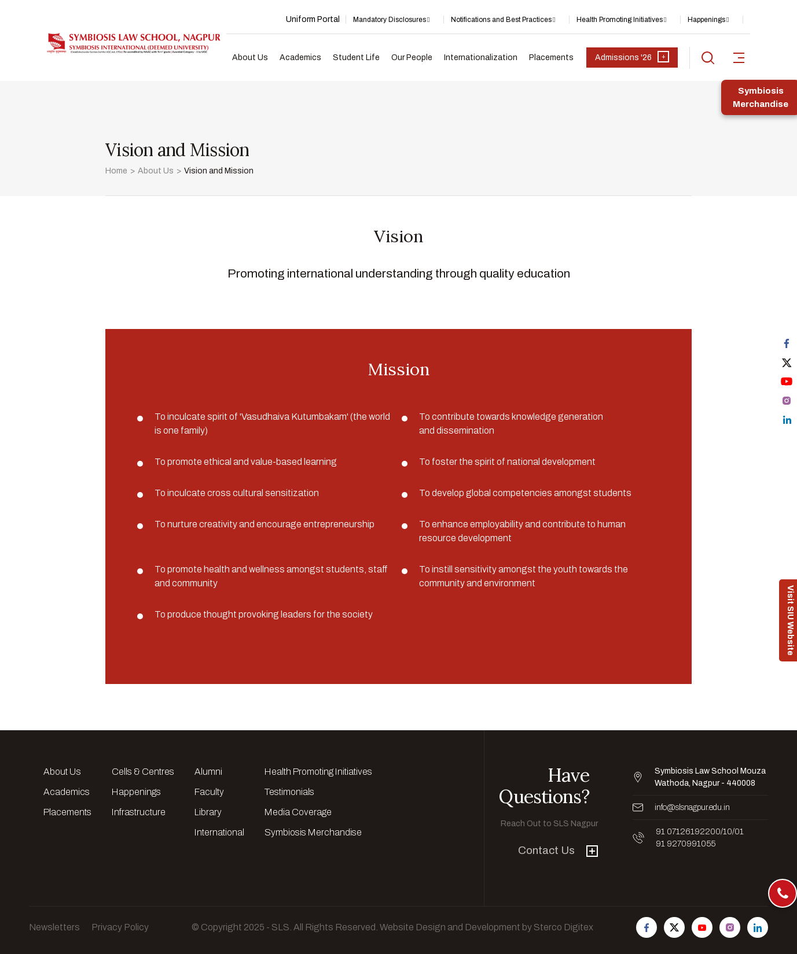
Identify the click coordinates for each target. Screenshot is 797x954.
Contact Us (558, 850)
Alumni (208, 771)
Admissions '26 (632, 56)
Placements (551, 57)
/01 (738, 831)
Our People (411, 57)
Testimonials (289, 792)
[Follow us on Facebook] (646, 927)
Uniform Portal (313, 19)
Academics (300, 57)
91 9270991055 (685, 844)
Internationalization (480, 57)
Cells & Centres (143, 771)
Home (116, 171)
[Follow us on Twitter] (674, 927)
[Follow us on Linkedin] (757, 927)
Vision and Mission (219, 171)
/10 (726, 831)
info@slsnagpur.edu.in (692, 807)
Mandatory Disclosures (389, 20)
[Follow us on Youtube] (702, 927)
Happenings (706, 20)
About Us (250, 57)
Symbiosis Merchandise (313, 832)
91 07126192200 (688, 831)
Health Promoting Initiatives (619, 20)
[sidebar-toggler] (738, 58)
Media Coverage (298, 812)
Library (208, 812)
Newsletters (54, 927)
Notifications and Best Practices (501, 20)
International (219, 832)
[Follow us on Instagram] (729, 927)
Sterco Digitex (563, 927)
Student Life (356, 57)
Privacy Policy (120, 927)
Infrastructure (139, 812)
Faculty (209, 792)
